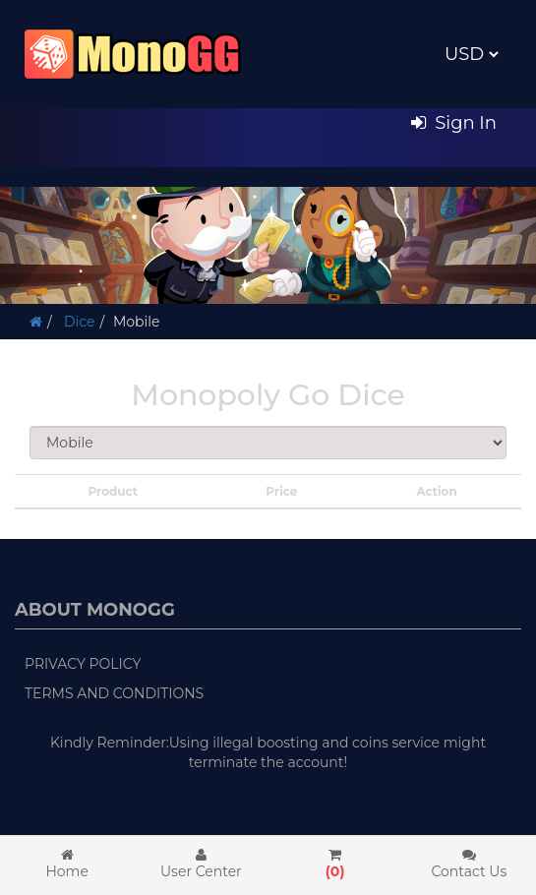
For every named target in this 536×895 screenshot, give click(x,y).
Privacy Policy (83, 664)
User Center (201, 864)
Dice (77, 321)
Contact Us (469, 864)
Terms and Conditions (114, 693)
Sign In (454, 123)
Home (67, 864)
